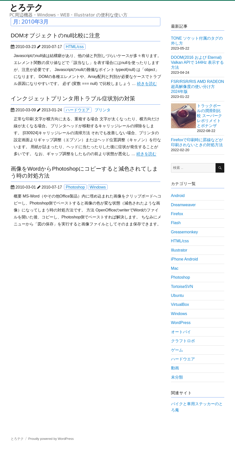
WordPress (181, 323)
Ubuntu (177, 295)
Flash (176, 223)
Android (178, 196)
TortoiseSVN (182, 286)
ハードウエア (78, 110)
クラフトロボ (183, 341)
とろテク (26, 7)
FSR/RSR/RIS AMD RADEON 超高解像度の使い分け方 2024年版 (197, 86)
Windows (98, 187)
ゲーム (177, 350)
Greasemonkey (184, 232)
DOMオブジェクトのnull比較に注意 (55, 35)
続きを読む (147, 83)
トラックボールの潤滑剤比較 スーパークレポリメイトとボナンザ (209, 116)
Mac (174, 268)
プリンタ (103, 110)
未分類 (177, 377)
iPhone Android (184, 259)
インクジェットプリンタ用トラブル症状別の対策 (73, 98)
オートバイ (181, 332)
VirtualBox (180, 304)
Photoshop (75, 187)
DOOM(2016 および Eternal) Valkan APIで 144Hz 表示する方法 (197, 62)
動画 (175, 368)
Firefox (177, 214)
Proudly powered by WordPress (51, 439)
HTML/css (75, 47)
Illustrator (179, 250)
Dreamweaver (183, 205)
